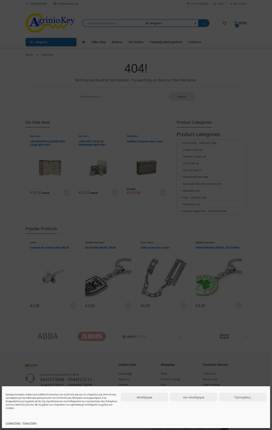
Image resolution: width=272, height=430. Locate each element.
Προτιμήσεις (242, 397)
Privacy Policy (30, 423)
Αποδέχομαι (144, 397)
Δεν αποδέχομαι (193, 397)
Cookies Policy (13, 423)
